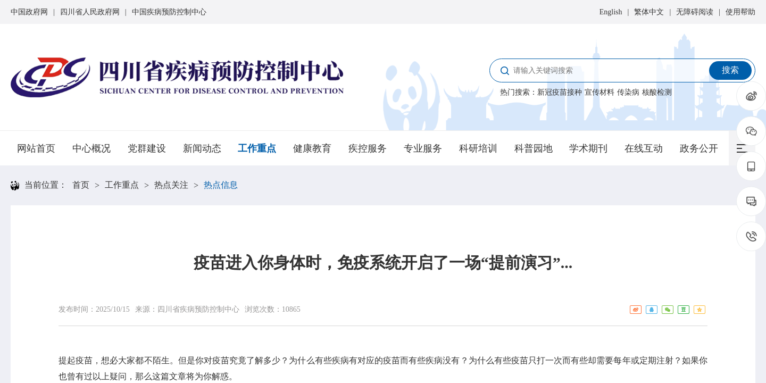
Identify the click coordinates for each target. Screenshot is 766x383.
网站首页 (36, 148)
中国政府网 (29, 12)
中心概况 (91, 148)
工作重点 (257, 148)
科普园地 (533, 148)
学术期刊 (588, 148)
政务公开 (699, 148)
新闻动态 (202, 148)
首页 (80, 184)
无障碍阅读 (694, 12)
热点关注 (171, 184)
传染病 (628, 92)
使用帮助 (740, 12)
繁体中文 (649, 12)
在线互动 (644, 148)
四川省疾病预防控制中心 (198, 309)
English (611, 12)
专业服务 (423, 148)
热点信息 (221, 184)
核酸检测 (657, 92)
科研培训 (478, 148)
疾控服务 (367, 148)
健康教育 (312, 148)
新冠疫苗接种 (559, 92)
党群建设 (147, 148)
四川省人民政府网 (90, 12)
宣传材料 (599, 92)
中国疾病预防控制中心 (169, 12)
